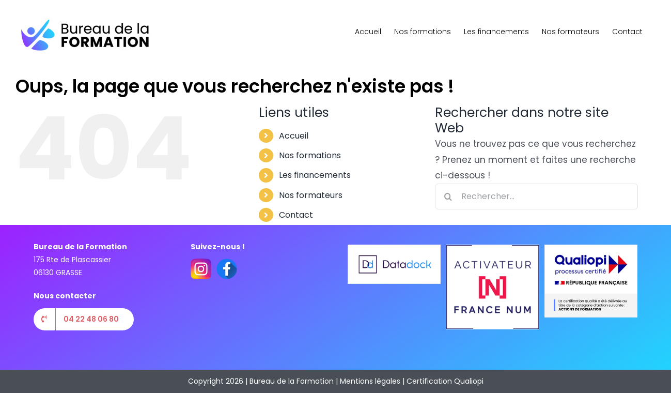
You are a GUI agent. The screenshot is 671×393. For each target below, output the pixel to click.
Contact (296, 215)
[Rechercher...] (536, 196)
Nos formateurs (310, 195)
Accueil (293, 136)
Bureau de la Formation (291, 381)
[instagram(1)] (201, 262)
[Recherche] (448, 196)
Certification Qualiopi (445, 381)
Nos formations (310, 155)
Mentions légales (370, 381)
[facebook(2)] (226, 262)
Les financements (315, 175)
